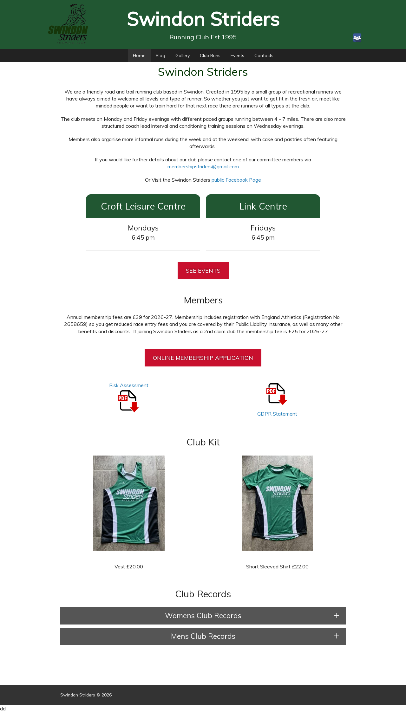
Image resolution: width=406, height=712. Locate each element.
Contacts (263, 55)
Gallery (182, 55)
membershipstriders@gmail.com (203, 166)
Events (237, 55)
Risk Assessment (128, 385)
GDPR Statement (277, 414)
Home (139, 55)
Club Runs (210, 55)
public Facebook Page (236, 180)
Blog (160, 55)
